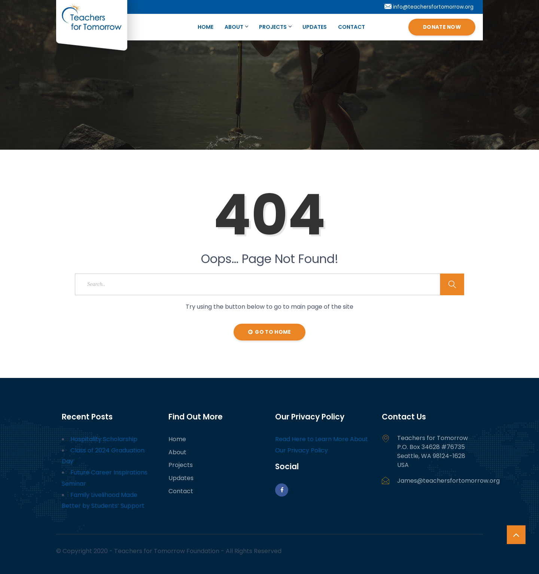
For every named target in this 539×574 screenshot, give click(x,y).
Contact (351, 27)
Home (205, 27)
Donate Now (442, 27)
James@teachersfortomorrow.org (448, 480)
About (236, 27)
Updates (314, 27)
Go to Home (269, 332)
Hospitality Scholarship (103, 439)
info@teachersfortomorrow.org (428, 7)
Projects (275, 27)
